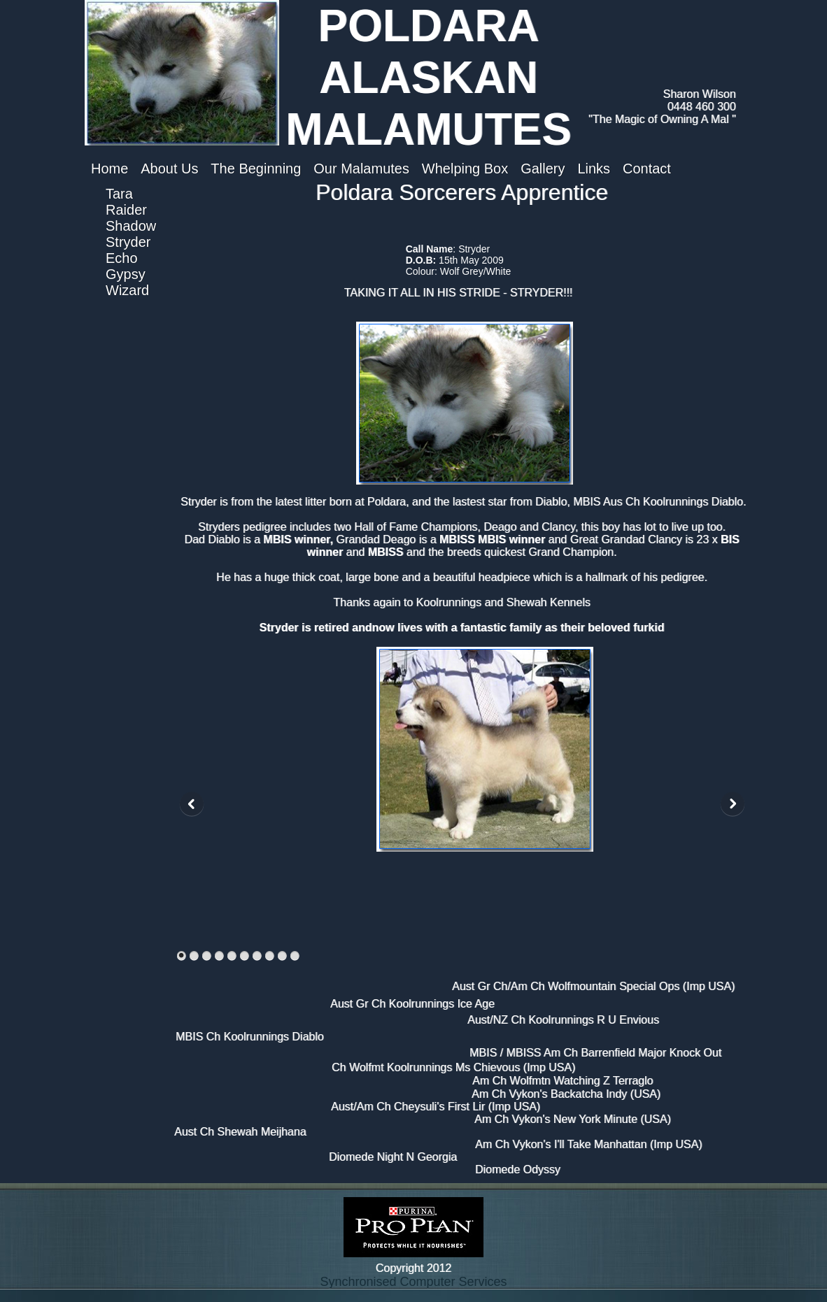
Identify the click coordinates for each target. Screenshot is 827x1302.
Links (593, 168)
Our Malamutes (361, 168)
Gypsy (126, 274)
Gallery (543, 168)
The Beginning (256, 168)
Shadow (131, 226)
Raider (126, 209)
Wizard (127, 290)
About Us (169, 168)
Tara (119, 193)
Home (109, 168)
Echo (122, 258)
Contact (647, 168)
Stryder (128, 242)
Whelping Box (465, 168)
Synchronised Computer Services (413, 1282)
